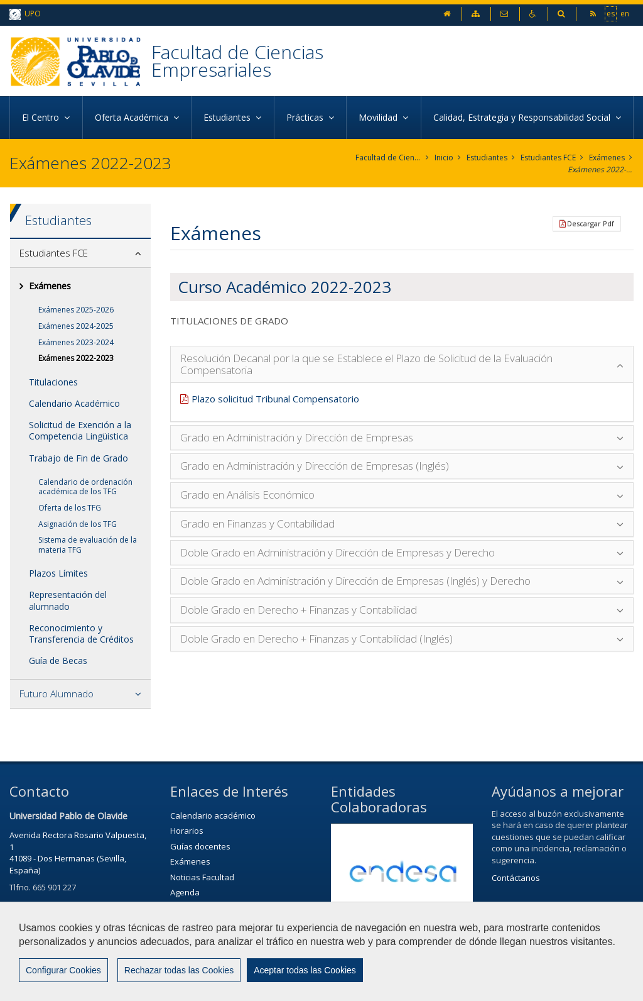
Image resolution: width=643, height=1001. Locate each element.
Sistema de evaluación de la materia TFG (87, 544)
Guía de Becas (58, 660)
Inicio (444, 157)
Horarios (186, 830)
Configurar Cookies (63, 970)
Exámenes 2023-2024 (76, 342)
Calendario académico (213, 815)
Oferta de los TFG (69, 507)
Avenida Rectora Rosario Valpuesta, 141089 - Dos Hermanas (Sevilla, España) (77, 852)
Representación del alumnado (68, 600)
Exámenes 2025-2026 (76, 309)
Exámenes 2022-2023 (601, 169)
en (624, 13)
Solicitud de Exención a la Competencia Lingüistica (80, 430)
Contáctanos (516, 877)
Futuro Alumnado (56, 693)
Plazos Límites (58, 573)
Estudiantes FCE (548, 157)
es (611, 13)
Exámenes (607, 157)
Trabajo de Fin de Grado (78, 458)
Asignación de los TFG (77, 524)
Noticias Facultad (202, 877)
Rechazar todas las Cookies (179, 970)
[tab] (80, 253)
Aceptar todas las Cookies (305, 970)
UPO (25, 14)
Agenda (185, 892)
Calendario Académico (74, 403)
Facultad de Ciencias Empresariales (237, 60)
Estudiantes (487, 157)
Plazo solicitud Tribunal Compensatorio (275, 398)
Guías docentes (200, 846)
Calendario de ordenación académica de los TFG (85, 487)
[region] (321, 951)
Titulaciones (53, 382)
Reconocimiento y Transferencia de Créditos (81, 633)
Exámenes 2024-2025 (76, 326)
